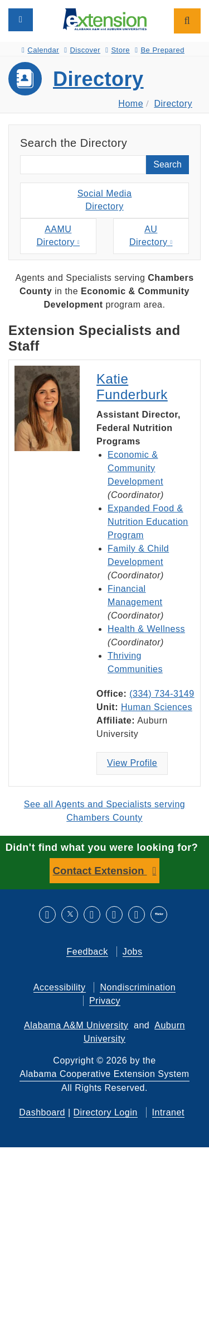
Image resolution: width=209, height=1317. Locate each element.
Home (130, 103)
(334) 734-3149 (161, 693)
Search (167, 164)
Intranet (168, 1112)
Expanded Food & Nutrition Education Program (148, 522)
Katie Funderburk (132, 386)
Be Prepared (159, 50)
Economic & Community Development (135, 468)
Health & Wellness (146, 629)
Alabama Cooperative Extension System (104, 1074)
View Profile (132, 763)
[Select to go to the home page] (105, 18)
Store (117, 50)
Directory (98, 79)
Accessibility (59, 987)
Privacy (104, 1000)
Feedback (87, 951)
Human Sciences (156, 707)
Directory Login (106, 1112)
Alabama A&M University (76, 1025)
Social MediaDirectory (104, 200)
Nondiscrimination (138, 987)
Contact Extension (100, 871)
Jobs (133, 951)
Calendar (40, 50)
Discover (82, 50)
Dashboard (42, 1112)
